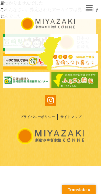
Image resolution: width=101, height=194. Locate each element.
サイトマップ (70, 117)
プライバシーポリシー (37, 117)
